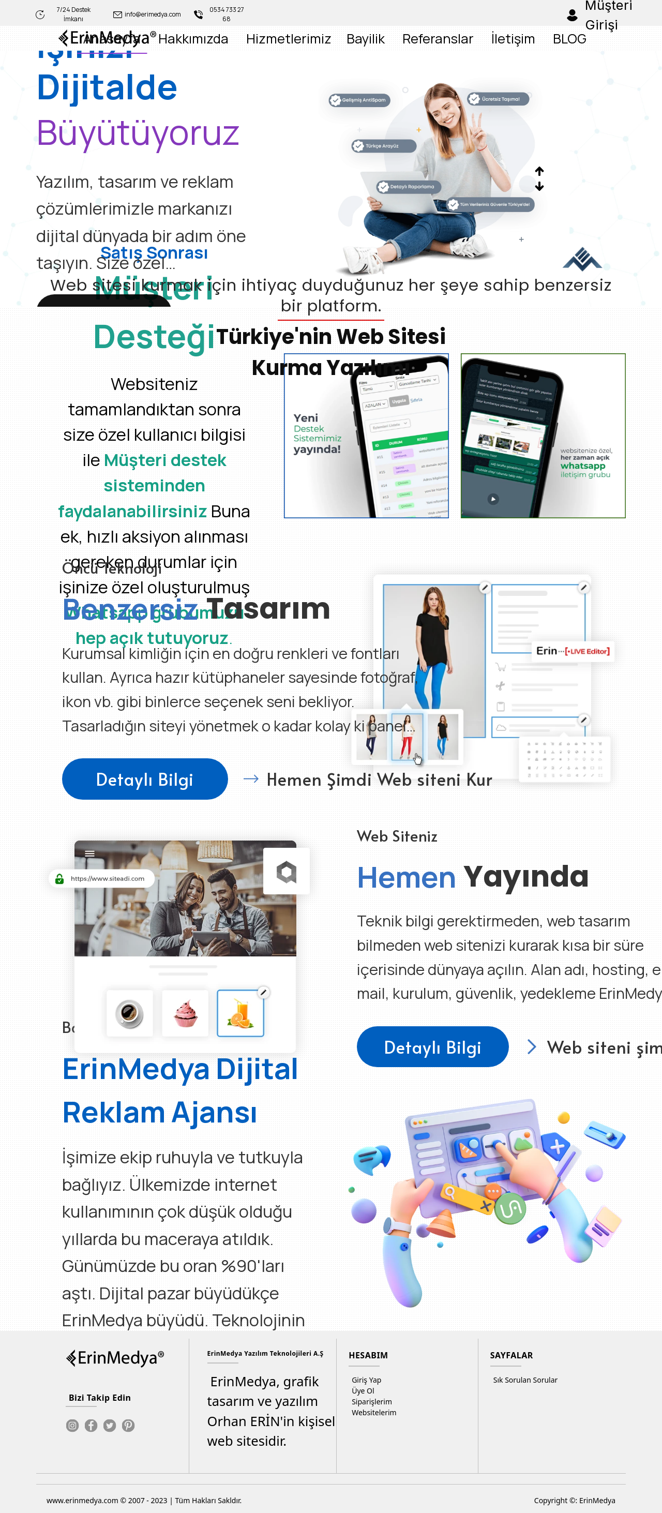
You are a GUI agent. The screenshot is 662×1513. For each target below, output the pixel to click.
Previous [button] (539, 170)
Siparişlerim (370, 1401)
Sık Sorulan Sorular (524, 1379)
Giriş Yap (365, 1379)
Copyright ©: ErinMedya (574, 1500)
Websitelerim (373, 1412)
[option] (292, 179)
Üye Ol (361, 1390)
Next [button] (539, 186)
